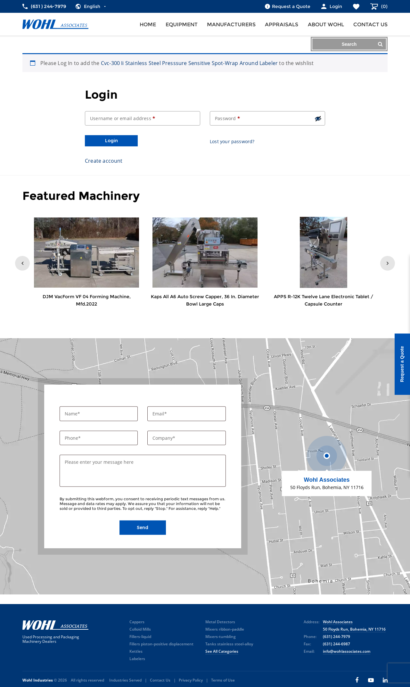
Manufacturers (231, 24)
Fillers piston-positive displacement (161, 644)
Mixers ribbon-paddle (224, 629)
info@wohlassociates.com (346, 651)
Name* (73, 414)
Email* (160, 414)
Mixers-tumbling (220, 636)
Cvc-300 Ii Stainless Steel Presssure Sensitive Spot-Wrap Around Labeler (189, 63)
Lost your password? (232, 141)
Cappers (136, 622)
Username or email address (122, 118)
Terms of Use (223, 680)
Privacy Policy (191, 680)
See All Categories (221, 651)
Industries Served (125, 680)
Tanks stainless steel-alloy (229, 644)
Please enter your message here (99, 462)
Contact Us (160, 680)
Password (227, 118)
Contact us (370, 24)
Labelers (137, 658)
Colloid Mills (140, 629)
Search (362, 44)
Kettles (136, 651)
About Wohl (326, 24)
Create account (104, 160)
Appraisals (281, 24)
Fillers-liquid (140, 636)
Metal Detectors (220, 622)
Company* (164, 438)
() (384, 6)
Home (148, 24)
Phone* (73, 438)
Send (142, 527)
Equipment (182, 24)
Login (111, 140)
